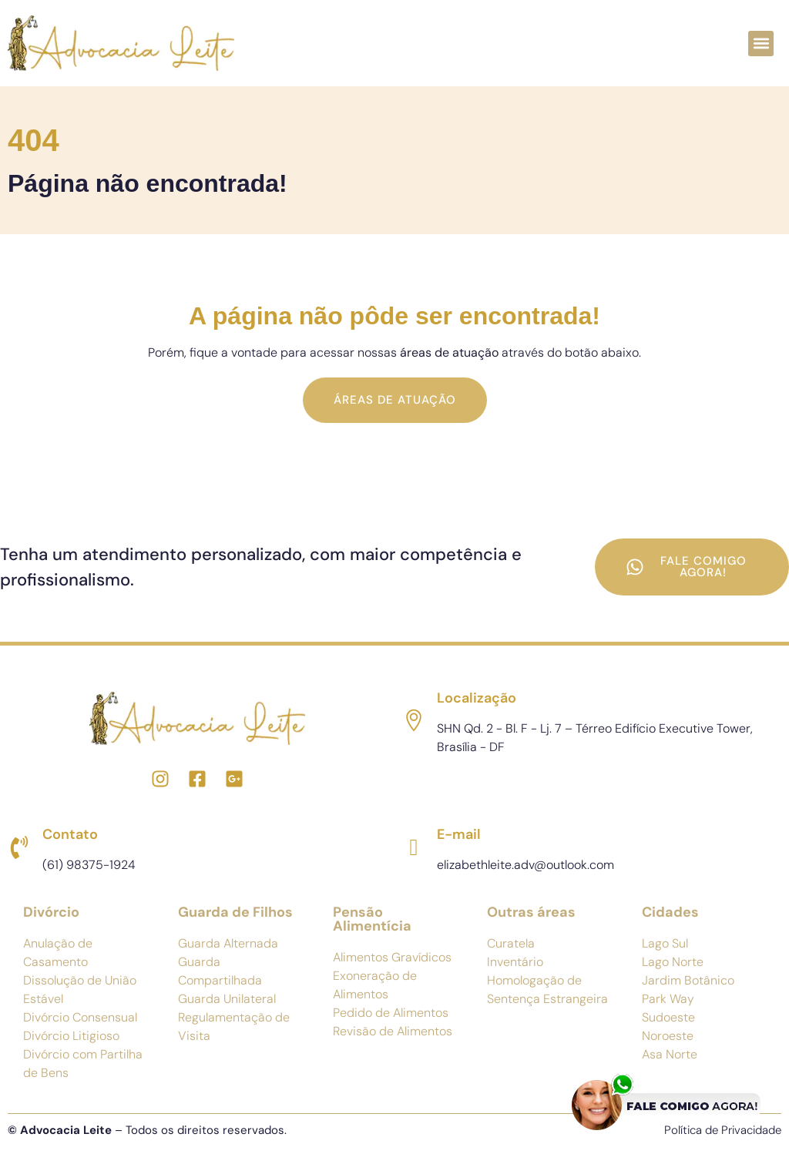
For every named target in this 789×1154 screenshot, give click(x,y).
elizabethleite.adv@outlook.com (525, 865)
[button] (761, 43)
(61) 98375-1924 (89, 865)
